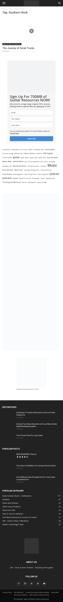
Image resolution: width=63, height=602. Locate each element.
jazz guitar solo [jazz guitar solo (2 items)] (7, 166)
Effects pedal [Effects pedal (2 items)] (18, 153)
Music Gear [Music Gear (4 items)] (19, 170)
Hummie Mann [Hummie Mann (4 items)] (52, 157)
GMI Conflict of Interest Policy (39, 595)
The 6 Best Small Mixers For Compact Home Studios (36, 466)
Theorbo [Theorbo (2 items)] (24, 182)
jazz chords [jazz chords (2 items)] (44, 161)
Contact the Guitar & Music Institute (37, 592)
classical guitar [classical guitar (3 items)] (50, 149)
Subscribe (31, 139)
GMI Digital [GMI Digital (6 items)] (48, 153)
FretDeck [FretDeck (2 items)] (39, 153)
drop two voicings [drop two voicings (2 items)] (7, 153)
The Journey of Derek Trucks (18, 48)
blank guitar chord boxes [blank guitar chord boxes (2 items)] (19, 149)
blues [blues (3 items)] (30, 149)
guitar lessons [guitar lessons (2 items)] (25, 157)
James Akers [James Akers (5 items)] (7, 161)
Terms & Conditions (20, 595)
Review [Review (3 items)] (15, 178)
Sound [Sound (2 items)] (43, 178)
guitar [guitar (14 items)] (16, 157)
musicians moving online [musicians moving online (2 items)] (31, 170)
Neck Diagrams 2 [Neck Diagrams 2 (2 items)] (18, 174)
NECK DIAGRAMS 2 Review (26, 454)
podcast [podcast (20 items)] (54, 174)
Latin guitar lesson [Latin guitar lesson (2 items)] (33, 166)
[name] (31, 118)
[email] (31, 112)
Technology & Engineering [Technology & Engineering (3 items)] (11, 182)
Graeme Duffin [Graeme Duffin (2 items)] (7, 157)
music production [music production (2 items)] (46, 170)
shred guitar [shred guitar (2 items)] (36, 178)
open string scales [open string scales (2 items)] (43, 174)
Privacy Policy (14, 133)
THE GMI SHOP (19, 592)
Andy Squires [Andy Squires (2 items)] (6, 149)
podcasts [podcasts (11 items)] (7, 178)
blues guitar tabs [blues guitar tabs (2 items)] (38, 149)
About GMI (54, 592)
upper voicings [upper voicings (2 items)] (41, 182)
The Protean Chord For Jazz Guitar (29, 435)
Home (4, 9)
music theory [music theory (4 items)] (7, 174)
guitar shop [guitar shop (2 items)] (42, 157)
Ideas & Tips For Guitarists (12, 44)
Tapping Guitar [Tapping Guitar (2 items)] (50, 178)
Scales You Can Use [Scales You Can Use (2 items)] (25, 178)
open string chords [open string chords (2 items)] (30, 174)
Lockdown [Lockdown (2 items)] (43, 166)
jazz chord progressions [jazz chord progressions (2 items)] (32, 161)
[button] (4, 3)
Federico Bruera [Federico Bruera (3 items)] (29, 153)
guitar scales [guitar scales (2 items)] (34, 157)
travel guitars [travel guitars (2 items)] (32, 182)
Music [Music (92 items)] (52, 165)
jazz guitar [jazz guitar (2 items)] (52, 161)
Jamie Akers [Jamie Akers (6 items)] (18, 161)
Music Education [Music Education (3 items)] (7, 170)
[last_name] (31, 125)
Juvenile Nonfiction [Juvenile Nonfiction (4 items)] (19, 166)
